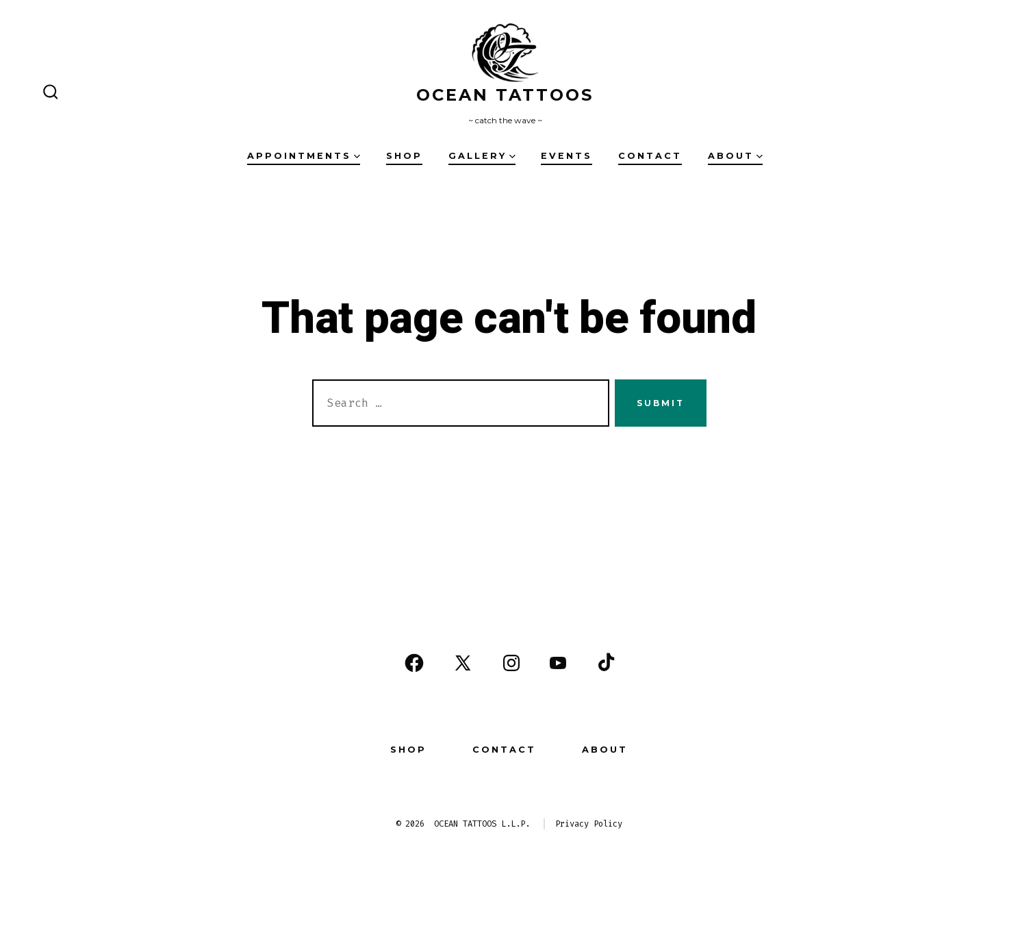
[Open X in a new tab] (463, 663)
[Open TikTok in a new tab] (604, 663)
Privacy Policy (588, 823)
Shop (404, 156)
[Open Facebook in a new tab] (414, 663)
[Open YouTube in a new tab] (558, 663)
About (735, 156)
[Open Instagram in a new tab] (511, 663)
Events (566, 156)
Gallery (482, 156)
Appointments (303, 156)
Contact (650, 156)
